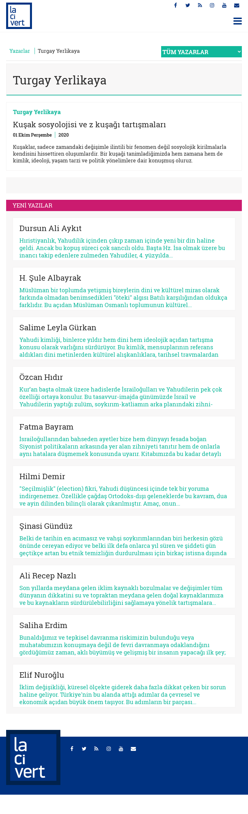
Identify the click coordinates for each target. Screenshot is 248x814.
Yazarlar (19, 50)
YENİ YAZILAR (32, 205)
